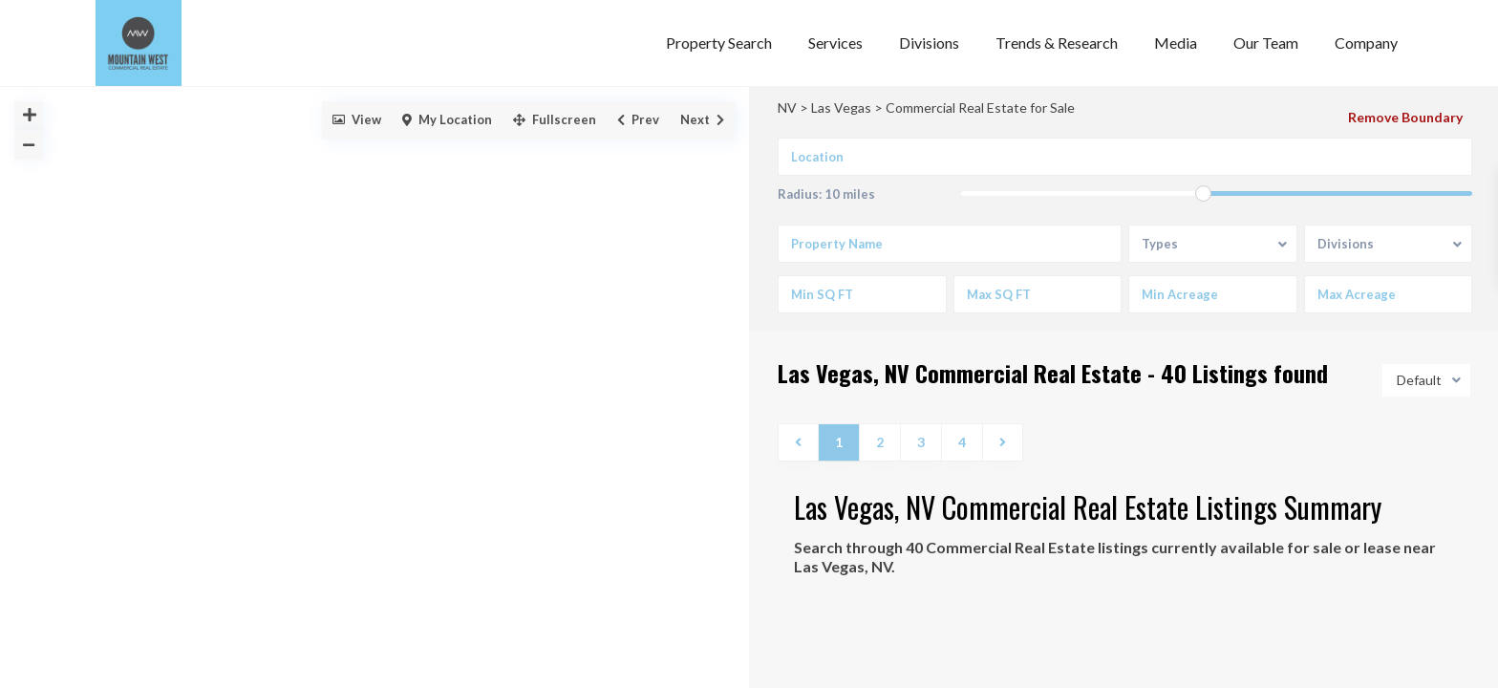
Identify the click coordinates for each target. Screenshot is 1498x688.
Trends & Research (1056, 42)
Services (835, 42)
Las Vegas (841, 107)
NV (787, 107)
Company (1366, 42)
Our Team (1265, 42)
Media (1175, 42)
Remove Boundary (1405, 117)
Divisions (929, 42)
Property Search (719, 42)
